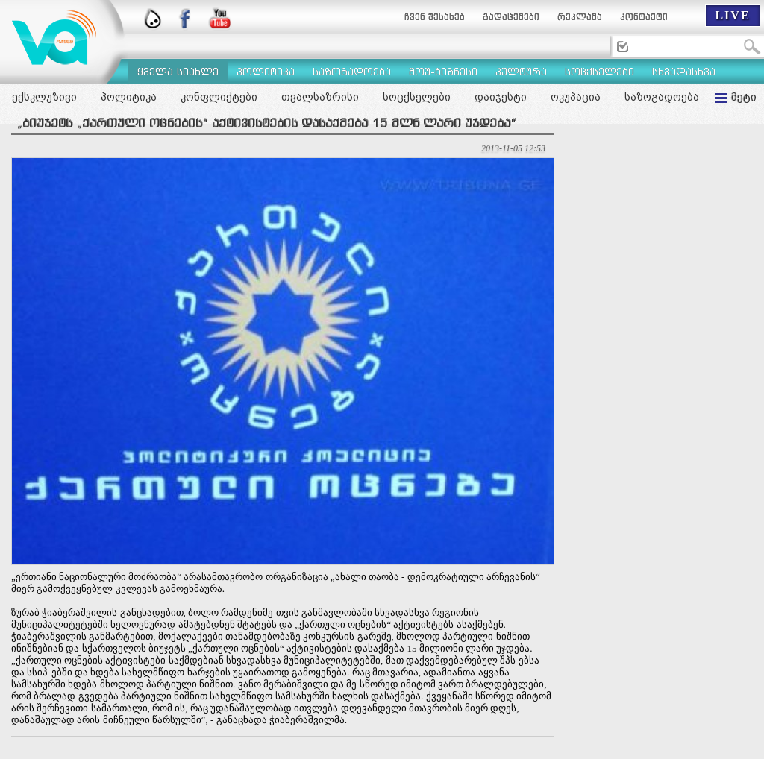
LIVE (732, 15)
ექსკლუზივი (44, 97)
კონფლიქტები (219, 97)
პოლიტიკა (129, 97)
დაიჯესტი (501, 97)
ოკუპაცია (576, 97)
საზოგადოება (661, 97)
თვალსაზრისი (320, 97)
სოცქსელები (417, 97)
